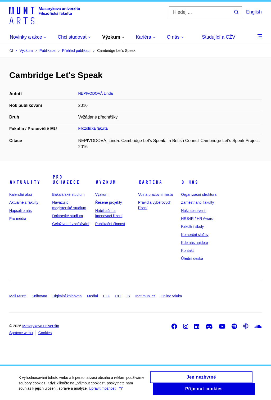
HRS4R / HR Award (197, 218)
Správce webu (21, 333)
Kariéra (150, 182)
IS (128, 296)
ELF (106, 296)
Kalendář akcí (20, 194)
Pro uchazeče (66, 179)
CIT (118, 296)
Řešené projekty (108, 202)
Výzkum (105, 182)
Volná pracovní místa (155, 194)
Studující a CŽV (218, 37)
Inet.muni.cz (145, 296)
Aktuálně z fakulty (23, 202)
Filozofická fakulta (93, 128)
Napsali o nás (20, 210)
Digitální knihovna (67, 296)
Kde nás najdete (194, 242)
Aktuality (24, 182)
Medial (92, 296)
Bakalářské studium (68, 194)
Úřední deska (192, 258)
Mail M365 (17, 296)
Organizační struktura (198, 194)
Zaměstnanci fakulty (197, 202)
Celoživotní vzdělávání (70, 224)
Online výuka (171, 296)
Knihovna (39, 296)
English (254, 12)
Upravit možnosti (105, 391)
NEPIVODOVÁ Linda (95, 93)
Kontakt (187, 250)
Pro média (17, 218)
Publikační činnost (110, 224)
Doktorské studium (67, 216)
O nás (189, 182)
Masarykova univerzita (40, 326)
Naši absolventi (193, 210)
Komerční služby (194, 235)
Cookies (45, 333)
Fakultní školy (192, 226)
